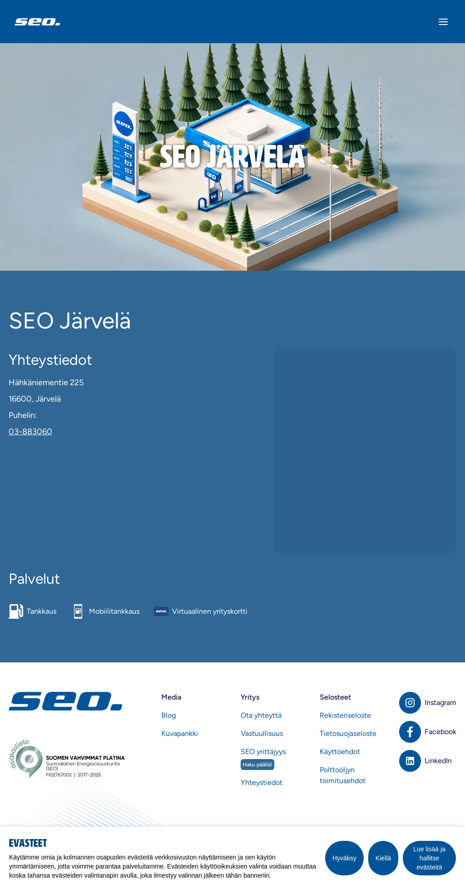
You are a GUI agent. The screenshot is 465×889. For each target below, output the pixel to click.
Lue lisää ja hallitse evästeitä (429, 858)
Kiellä (383, 858)
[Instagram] (427, 703)
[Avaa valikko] (443, 22)
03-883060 (30, 432)
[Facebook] (427, 732)
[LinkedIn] (427, 761)
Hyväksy (344, 858)
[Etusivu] (67, 701)
